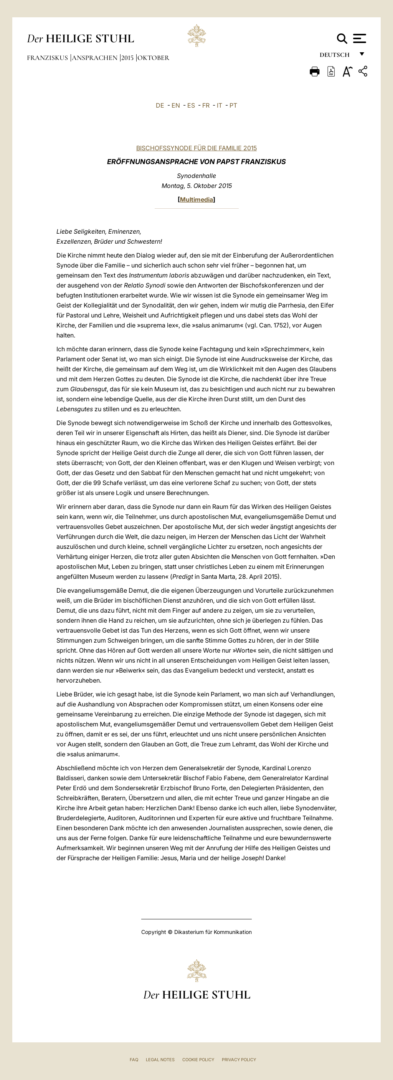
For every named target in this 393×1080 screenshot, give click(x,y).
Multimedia (196, 199)
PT (233, 105)
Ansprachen (95, 57)
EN (176, 105)
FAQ (134, 1059)
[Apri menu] (358, 38)
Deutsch (337, 57)
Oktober (153, 57)
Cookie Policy (198, 1059)
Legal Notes (160, 1059)
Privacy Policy (239, 1059)
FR (206, 105)
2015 (128, 57)
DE (160, 105)
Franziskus (48, 57)
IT (219, 105)
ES (191, 105)
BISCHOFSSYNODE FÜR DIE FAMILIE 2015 (196, 148)
